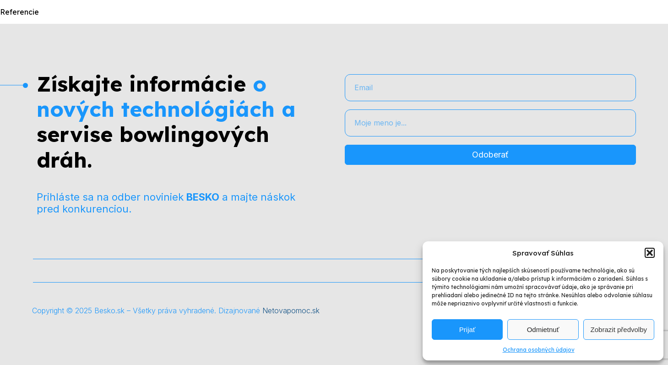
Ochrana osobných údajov (539, 349)
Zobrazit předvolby (619, 329)
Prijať (467, 329)
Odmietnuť (543, 329)
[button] (649, 252)
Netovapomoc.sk (291, 310)
